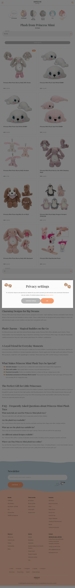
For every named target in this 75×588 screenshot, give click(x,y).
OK (47, 300)
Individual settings (31, 300)
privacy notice (49, 295)
